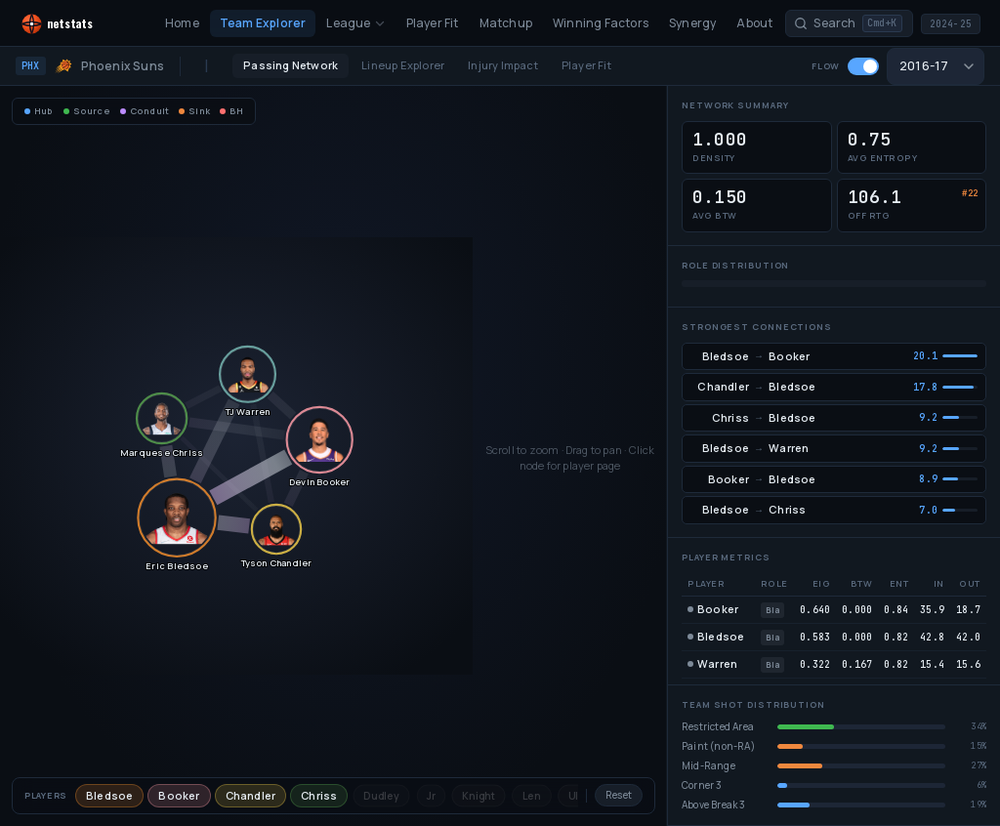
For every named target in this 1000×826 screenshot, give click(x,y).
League (355, 23)
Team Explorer (263, 23)
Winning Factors (600, 23)
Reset (618, 795)
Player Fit (432, 23)
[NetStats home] (76, 24)
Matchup (505, 23)
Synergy (692, 23)
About (754, 23)
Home (182, 23)
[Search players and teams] (848, 24)
